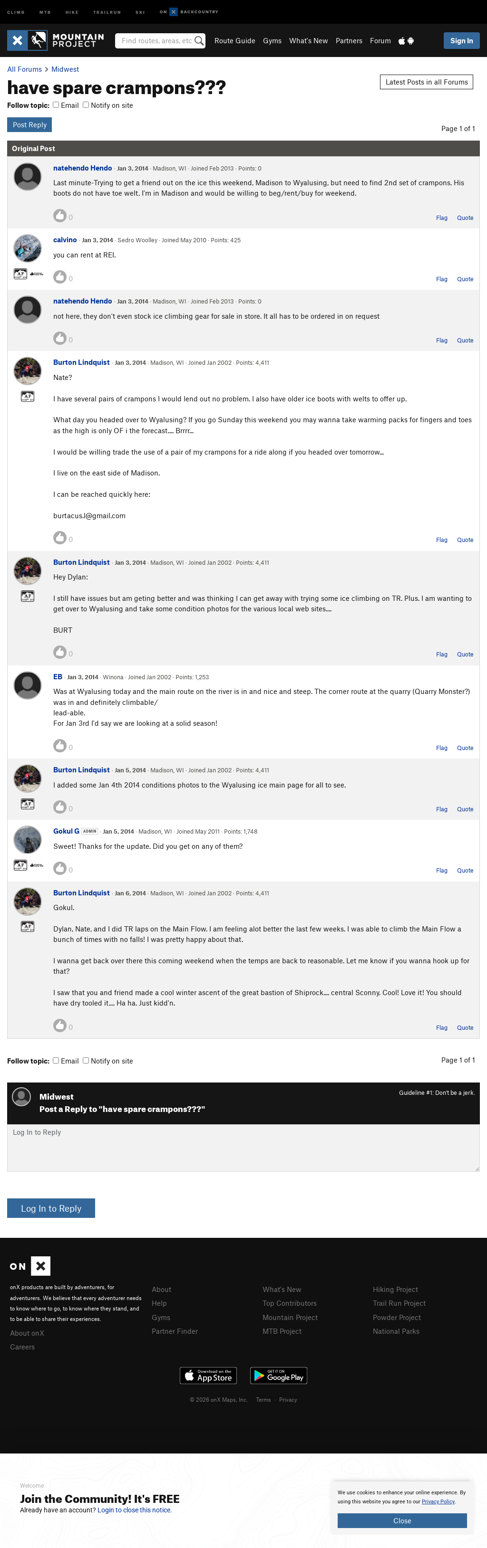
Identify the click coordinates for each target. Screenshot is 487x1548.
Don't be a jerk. (455, 1092)
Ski (141, 12)
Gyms (272, 40)
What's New (308, 40)
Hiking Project (395, 1289)
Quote (465, 217)
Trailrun (107, 12)
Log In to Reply (51, 1208)
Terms (263, 1399)
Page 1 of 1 (458, 128)
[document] (402, 1508)
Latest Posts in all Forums (427, 81)
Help (159, 1303)
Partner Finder (175, 1331)
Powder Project (397, 1317)
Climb (16, 12)
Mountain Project (290, 1317)
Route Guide (234, 40)
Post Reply (30, 124)
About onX (27, 1333)
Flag (442, 217)
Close (402, 1520)
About (161, 1289)
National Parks (396, 1331)
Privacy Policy (438, 1502)
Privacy (288, 1399)
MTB (45, 12)
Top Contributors (290, 1303)
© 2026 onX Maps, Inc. (219, 1399)
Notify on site (108, 105)
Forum (380, 40)
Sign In (461, 40)
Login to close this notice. (134, 1510)
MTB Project (282, 1331)
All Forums (24, 69)
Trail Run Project (399, 1303)
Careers (22, 1346)
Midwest (65, 69)
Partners (349, 40)
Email (66, 105)
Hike (72, 12)
